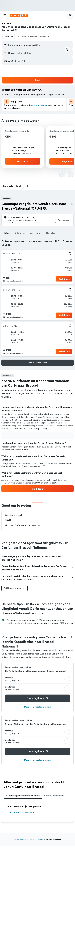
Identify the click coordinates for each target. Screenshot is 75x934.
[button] (5, 15)
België (40, 839)
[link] (37, 488)
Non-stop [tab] (50, 233)
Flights (31, 839)
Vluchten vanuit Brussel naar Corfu (23, 812)
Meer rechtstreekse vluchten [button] (37, 707)
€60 (4, 26)
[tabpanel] (37, 445)
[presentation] (16, 30)
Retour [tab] (7, 233)
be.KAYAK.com (20, 839)
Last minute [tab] (36, 233)
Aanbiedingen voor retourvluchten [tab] (23, 795)
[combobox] (8, 36)
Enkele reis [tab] (20, 233)
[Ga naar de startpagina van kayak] (19, 15)
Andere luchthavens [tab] (54, 795)
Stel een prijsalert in (39, 105)
